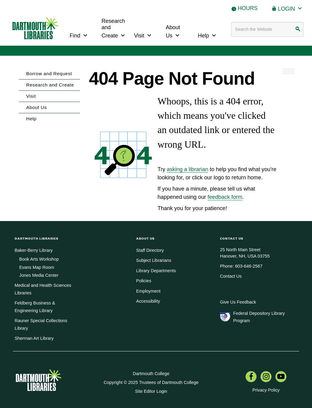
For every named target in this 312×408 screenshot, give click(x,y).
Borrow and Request (49, 73)
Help (208, 35)
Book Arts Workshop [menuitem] (39, 259)
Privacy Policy (266, 390)
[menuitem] (251, 377)
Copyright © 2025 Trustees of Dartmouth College (151, 382)
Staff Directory (150, 250)
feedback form (224, 197)
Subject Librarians (153, 260)
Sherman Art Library (34, 338)
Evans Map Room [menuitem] (36, 267)
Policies (143, 280)
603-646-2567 (249, 266)
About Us (173, 31)
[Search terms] (267, 29)
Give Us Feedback (238, 302)
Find (79, 35)
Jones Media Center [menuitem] (38, 275)
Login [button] (290, 8)
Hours (247, 8)
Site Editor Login (151, 391)
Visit (143, 35)
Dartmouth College (151, 373)
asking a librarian (187, 169)
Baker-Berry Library (34, 250)
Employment (148, 291)
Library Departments (156, 270)
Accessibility (148, 301)
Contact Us (231, 276)
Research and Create (113, 28)
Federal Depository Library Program (259, 317)
